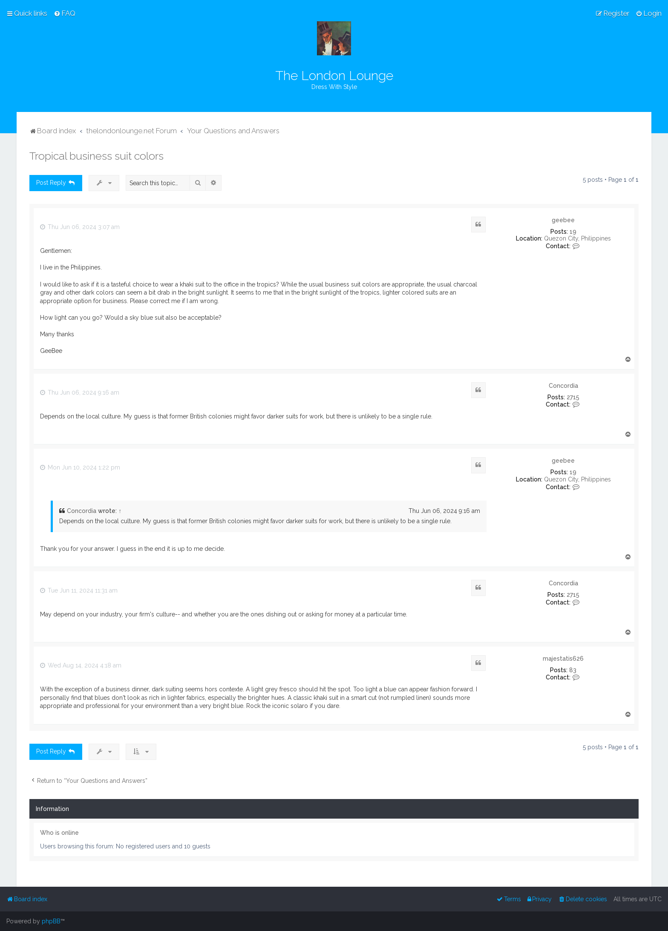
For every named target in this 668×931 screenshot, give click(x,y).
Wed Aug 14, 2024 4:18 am (80, 665)
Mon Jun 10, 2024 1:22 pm (80, 467)
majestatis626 (563, 658)
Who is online (59, 832)
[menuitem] (64, 13)
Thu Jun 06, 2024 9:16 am (79, 392)
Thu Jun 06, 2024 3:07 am (80, 226)
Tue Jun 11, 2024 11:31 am (79, 590)
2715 (573, 397)
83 (572, 670)
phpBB (51, 921)
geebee (563, 220)
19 (573, 231)
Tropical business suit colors (96, 155)
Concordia (563, 385)
